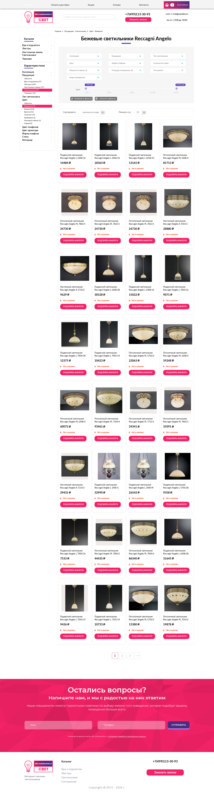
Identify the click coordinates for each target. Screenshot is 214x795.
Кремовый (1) (29, 118)
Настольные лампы (32, 52)
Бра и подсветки (71, 769)
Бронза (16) (29, 112)
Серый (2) (28, 123)
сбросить (28, 78)
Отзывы (117, 5)
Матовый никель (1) (32, 120)
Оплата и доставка (60, 5)
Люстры (66, 773)
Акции (91, 5)
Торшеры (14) (30, 93)
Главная (58, 31)
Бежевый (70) (29, 106)
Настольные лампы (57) (34, 87)
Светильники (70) (31, 90)
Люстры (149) (30, 84)
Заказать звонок (138, 19)
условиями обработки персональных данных (127, 736)
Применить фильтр (83, 98)
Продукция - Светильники (75, 31)
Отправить (178, 724)
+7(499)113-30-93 (137, 14)
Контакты (144, 5)
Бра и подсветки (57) (32, 81)
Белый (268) (29, 109)
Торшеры (27, 59)
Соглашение (69, 781)
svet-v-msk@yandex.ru (177, 14)
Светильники (69, 777)
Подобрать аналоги (73, 175)
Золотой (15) (29, 115)
